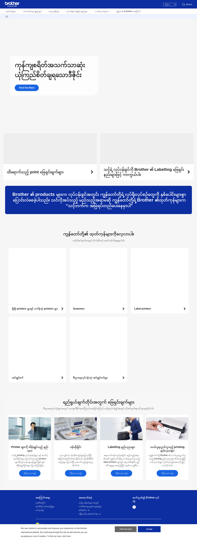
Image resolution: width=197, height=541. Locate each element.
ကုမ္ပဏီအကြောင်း (41, 503)
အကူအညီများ (54, 11)
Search (187, 4)
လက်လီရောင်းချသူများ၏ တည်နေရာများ (90, 506)
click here (66, 536)
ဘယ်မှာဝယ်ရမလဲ (102, 11)
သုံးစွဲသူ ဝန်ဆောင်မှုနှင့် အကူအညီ (88, 503)
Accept (149, 530)
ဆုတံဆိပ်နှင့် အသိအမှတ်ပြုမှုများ (45, 506)
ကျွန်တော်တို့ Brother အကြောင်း (128, 11)
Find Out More (26, 88)
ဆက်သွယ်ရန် (39, 510)
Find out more (125, 530)
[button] (50, 172)
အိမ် (7, 17)
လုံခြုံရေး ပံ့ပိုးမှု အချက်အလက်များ (88, 514)
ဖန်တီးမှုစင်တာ (83, 510)
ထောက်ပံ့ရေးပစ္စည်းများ (32, 11)
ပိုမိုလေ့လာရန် (30, 473)
